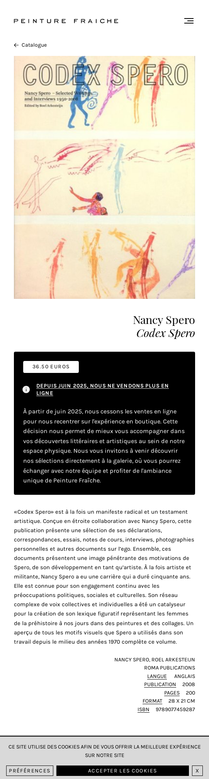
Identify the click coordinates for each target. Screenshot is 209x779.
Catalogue (30, 45)
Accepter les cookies (122, 771)
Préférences (29, 771)
